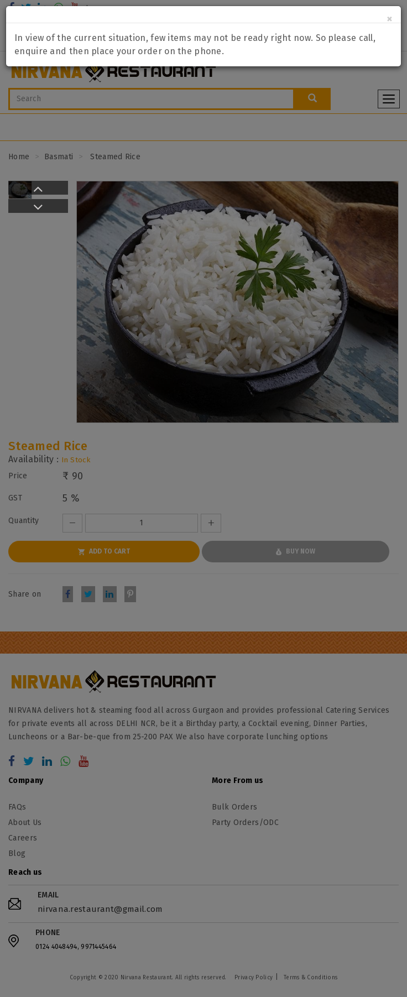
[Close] (390, 19)
